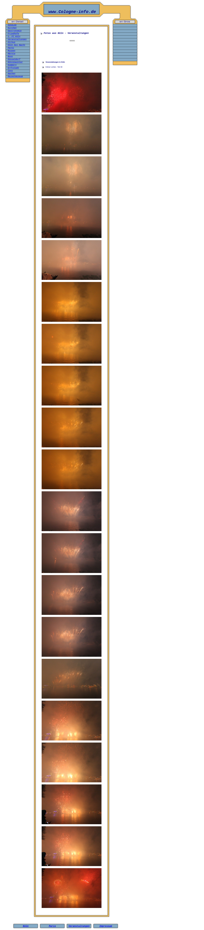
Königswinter (15, 62)
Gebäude (12, 25)
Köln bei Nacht (16, 45)
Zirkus (11, 42)
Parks (11, 48)
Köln (25, 926)
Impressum (105, 926)
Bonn (10, 56)
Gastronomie (15, 31)
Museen (11, 51)
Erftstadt (13, 68)
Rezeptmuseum (15, 76)
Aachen (11, 73)
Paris (52, 926)
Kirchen (12, 28)
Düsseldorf (14, 59)
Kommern (12, 65)
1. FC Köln (14, 36)
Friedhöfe (13, 34)
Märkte (11, 54)
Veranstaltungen (17, 39)
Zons (10, 71)
